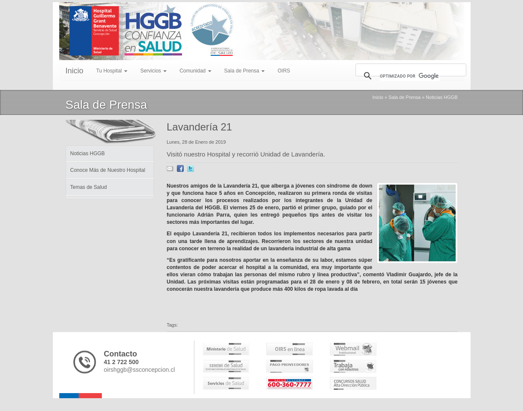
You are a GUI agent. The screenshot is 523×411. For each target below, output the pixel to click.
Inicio (75, 71)
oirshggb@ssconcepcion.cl (139, 369)
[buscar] (409, 76)
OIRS (283, 71)
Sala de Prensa (404, 97)
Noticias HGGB (442, 97)
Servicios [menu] (153, 71)
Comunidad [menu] (195, 71)
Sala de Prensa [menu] (244, 71)
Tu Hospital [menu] (112, 71)
